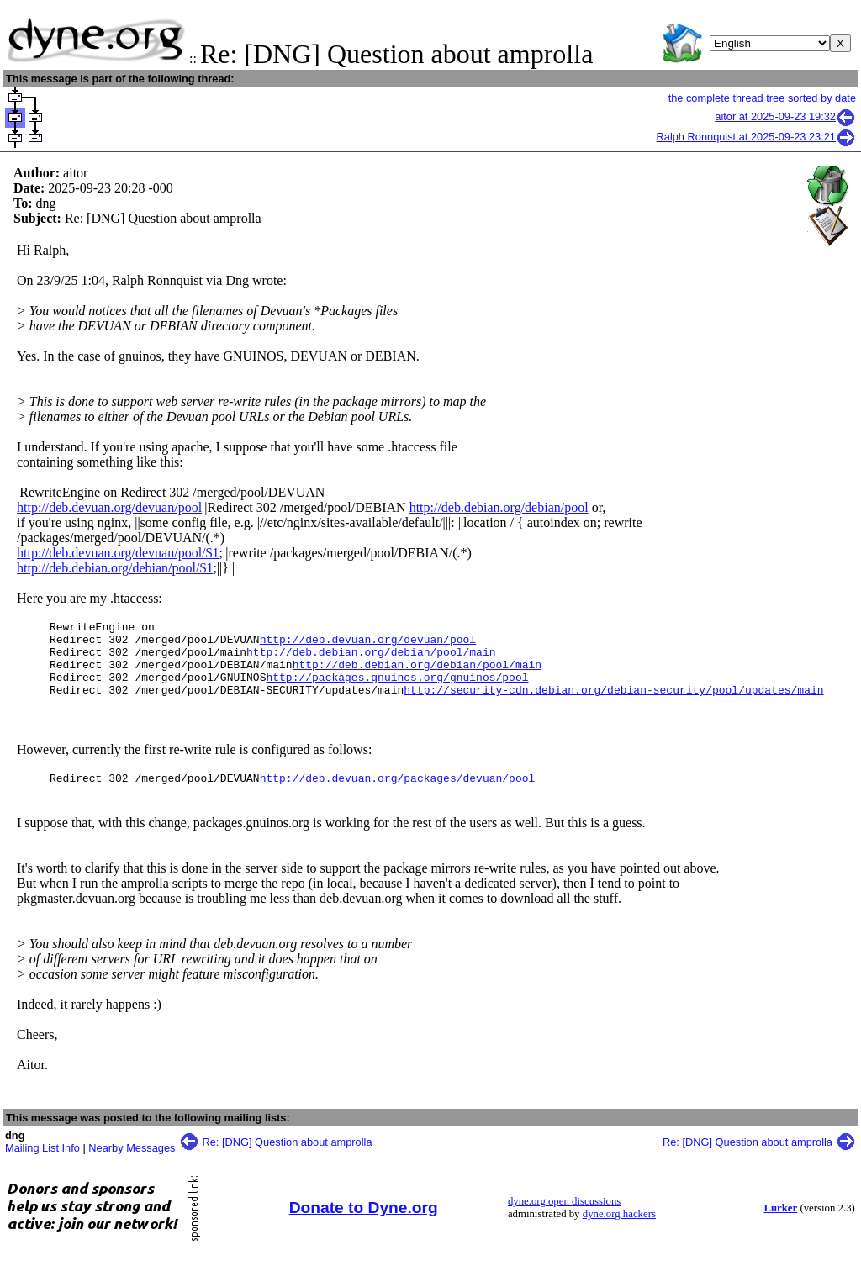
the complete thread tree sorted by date (762, 98)
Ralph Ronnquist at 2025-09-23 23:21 (756, 136)
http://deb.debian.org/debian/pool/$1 (115, 568)
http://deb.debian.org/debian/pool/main (370, 659)
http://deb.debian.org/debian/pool (499, 507)
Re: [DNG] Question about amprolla (287, 1159)
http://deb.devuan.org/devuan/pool (109, 507)
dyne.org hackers (619, 1231)
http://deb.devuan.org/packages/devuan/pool (398, 795)
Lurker (780, 1226)
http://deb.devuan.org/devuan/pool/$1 (118, 553)
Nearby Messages (131, 1165)
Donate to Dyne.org (363, 1225)
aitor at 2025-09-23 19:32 (785, 116)
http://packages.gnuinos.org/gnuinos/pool (397, 689)
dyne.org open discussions (564, 1219)
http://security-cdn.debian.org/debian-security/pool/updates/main (613, 704)
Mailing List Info (42, 1165)
